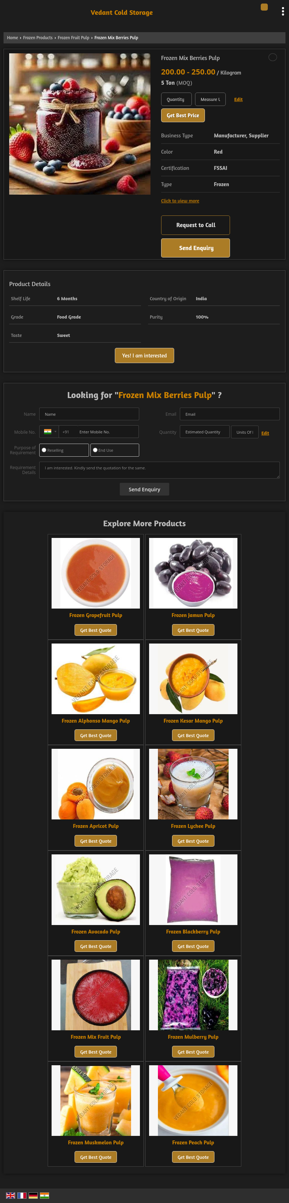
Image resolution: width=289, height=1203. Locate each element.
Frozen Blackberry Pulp (193, 931)
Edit (238, 99)
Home (12, 37)
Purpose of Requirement (23, 450)
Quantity (167, 432)
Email (170, 414)
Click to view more (180, 200)
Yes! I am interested (144, 355)
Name (30, 414)
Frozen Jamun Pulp (193, 615)
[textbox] (210, 99)
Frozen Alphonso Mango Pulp (96, 720)
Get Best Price (183, 115)
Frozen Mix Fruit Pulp (96, 1036)
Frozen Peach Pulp (193, 1142)
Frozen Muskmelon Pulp (95, 1142)
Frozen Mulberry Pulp (193, 1036)
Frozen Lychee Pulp (193, 826)
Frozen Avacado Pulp (95, 931)
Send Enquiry (196, 247)
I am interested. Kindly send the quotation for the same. (159, 470)
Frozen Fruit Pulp (73, 37)
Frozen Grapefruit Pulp (95, 615)
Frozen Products (37, 37)
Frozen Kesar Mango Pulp (193, 720)
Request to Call (196, 225)
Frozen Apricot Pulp (96, 826)
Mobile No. (25, 432)
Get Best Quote (95, 630)
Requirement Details (23, 470)
